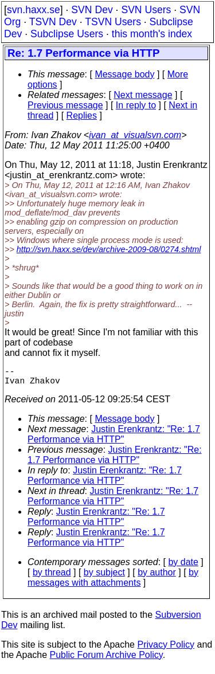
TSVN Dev (53, 22)
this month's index (152, 34)
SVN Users (146, 9)
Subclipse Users (66, 34)
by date (183, 566)
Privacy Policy (165, 649)
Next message (143, 95)
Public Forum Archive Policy (106, 659)
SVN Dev (91, 9)
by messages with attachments (113, 582)
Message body (124, 74)
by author (157, 577)
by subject (104, 577)
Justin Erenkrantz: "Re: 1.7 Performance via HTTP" (114, 439)
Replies (82, 115)
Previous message (65, 105)
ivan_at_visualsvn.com (135, 135)
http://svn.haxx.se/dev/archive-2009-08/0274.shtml (109, 249)
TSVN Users (113, 22)
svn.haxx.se (33, 9)
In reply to (136, 105)
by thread (52, 577)
